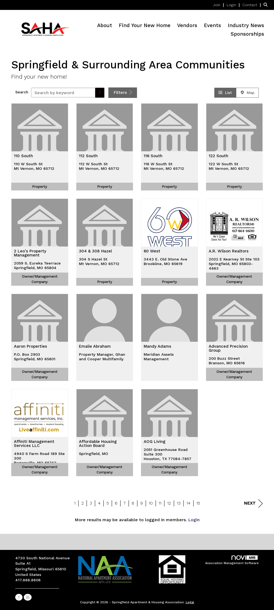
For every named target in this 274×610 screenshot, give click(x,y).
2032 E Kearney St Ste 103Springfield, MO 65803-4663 (234, 264)
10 (151, 503)
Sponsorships (247, 34)
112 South (88, 156)
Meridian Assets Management (159, 356)
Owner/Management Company (40, 279)
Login (194, 519)
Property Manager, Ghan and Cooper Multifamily (102, 356)
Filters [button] (122, 92)
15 (198, 503)
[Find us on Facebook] (18, 597)
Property (39, 186)
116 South (153, 156)
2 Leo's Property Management (30, 253)
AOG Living (154, 442)
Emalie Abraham (95, 346)
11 (160, 503)
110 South (23, 156)
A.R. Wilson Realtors (229, 251)
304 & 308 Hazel (95, 251)
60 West (152, 251)
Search (21, 92)
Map (247, 92)
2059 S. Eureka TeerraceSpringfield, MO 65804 (37, 265)
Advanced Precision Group (228, 348)
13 (179, 503)
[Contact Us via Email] (28, 597)
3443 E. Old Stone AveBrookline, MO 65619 (165, 261)
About (104, 25)
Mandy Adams (157, 346)
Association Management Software (232, 560)
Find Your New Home (144, 25)
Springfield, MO (93, 453)
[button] (99, 93)
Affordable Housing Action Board (98, 444)
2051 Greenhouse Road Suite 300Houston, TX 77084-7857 (167, 454)
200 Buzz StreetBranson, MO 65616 (227, 360)
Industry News (246, 25)
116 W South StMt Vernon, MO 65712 (164, 166)
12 (169, 503)
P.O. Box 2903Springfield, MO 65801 (34, 356)
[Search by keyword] (63, 92)
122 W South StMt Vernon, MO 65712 (229, 166)
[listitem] (219, 4)
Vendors (187, 25)
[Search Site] (267, 4)
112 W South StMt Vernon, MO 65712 (99, 166)
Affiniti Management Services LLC (34, 444)
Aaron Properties (30, 346)
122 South (218, 156)
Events (212, 25)
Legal (190, 602)
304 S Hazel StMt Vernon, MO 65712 (99, 261)
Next (253, 503)
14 (189, 503)
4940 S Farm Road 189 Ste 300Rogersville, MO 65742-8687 (39, 460)
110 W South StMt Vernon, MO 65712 (34, 166)
